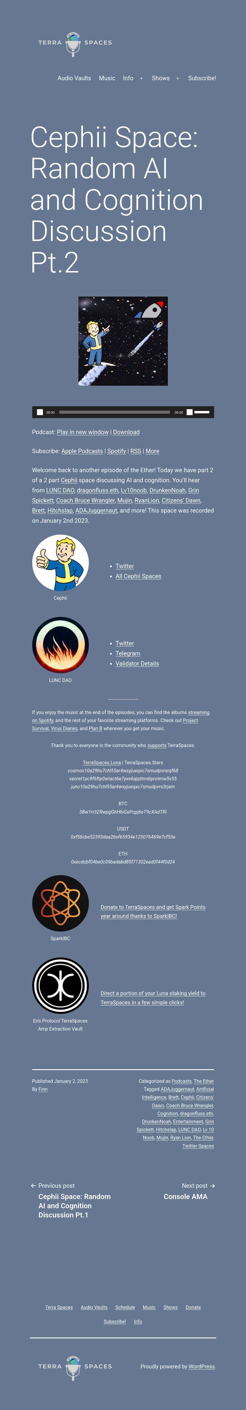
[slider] (114, 412)
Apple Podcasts (82, 451)
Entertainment (188, 1121)
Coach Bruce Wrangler (85, 500)
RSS (135, 451)
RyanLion (147, 500)
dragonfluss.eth (97, 490)
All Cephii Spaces (139, 576)
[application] (123, 412)
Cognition (167, 1113)
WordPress (202, 1366)
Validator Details (137, 663)
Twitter (125, 566)
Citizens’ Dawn (181, 500)
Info (128, 78)
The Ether (204, 1081)
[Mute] (190, 412)
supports (157, 745)
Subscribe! (202, 78)
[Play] (40, 412)
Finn (42, 1089)
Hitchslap (59, 510)
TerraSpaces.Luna (102, 762)
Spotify (116, 451)
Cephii (69, 480)
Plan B (95, 728)
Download (126, 432)
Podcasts (182, 1081)
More (152, 451)
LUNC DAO (60, 490)
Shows (161, 78)
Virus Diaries (64, 728)
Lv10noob (134, 490)
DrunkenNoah (167, 490)
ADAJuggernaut (96, 510)
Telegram (128, 653)
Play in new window (83, 432)
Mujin (124, 500)
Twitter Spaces (198, 1146)
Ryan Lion (180, 1137)
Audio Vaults (74, 78)
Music (107, 78)
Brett (38, 510)
